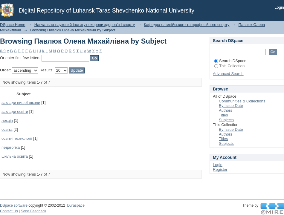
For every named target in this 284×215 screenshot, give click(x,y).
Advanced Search (228, 73)
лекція (7, 120)
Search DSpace (230, 61)
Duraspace (75, 205)
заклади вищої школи (20, 102)
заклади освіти (14, 111)
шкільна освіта (14, 156)
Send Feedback (33, 211)
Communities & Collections (242, 101)
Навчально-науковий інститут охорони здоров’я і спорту (84, 24)
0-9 (3, 51)
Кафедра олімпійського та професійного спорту (186, 24)
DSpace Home (12, 24)
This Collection (229, 66)
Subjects (226, 120)
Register (220, 169)
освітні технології (16, 138)
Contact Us (9, 211)
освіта (7, 129)
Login (279, 7)
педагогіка (10, 147)
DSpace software (14, 205)
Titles (223, 115)
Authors (225, 110)
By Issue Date (231, 105)
